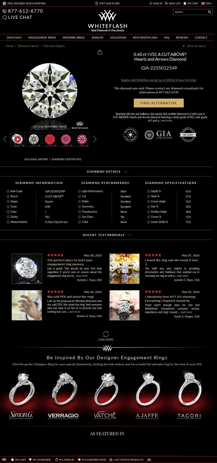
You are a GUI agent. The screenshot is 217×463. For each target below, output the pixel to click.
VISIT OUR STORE (109, 3)
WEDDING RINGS (74, 37)
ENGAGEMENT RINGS (42, 37)
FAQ (166, 37)
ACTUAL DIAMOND (50, 126)
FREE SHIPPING (26, 3)
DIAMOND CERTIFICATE (66, 159)
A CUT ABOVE (54, 196)
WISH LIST (175, 3)
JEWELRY (97, 37)
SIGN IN (157, 3)
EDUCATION (118, 37)
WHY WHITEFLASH (145, 37)
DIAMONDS (14, 37)
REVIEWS (182, 37)
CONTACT (201, 37)
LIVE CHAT (20, 17)
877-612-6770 (25, 11)
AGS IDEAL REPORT (36, 159)
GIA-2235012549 (55, 191)
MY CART (192, 3)
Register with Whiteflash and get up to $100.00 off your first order (158, 80)
